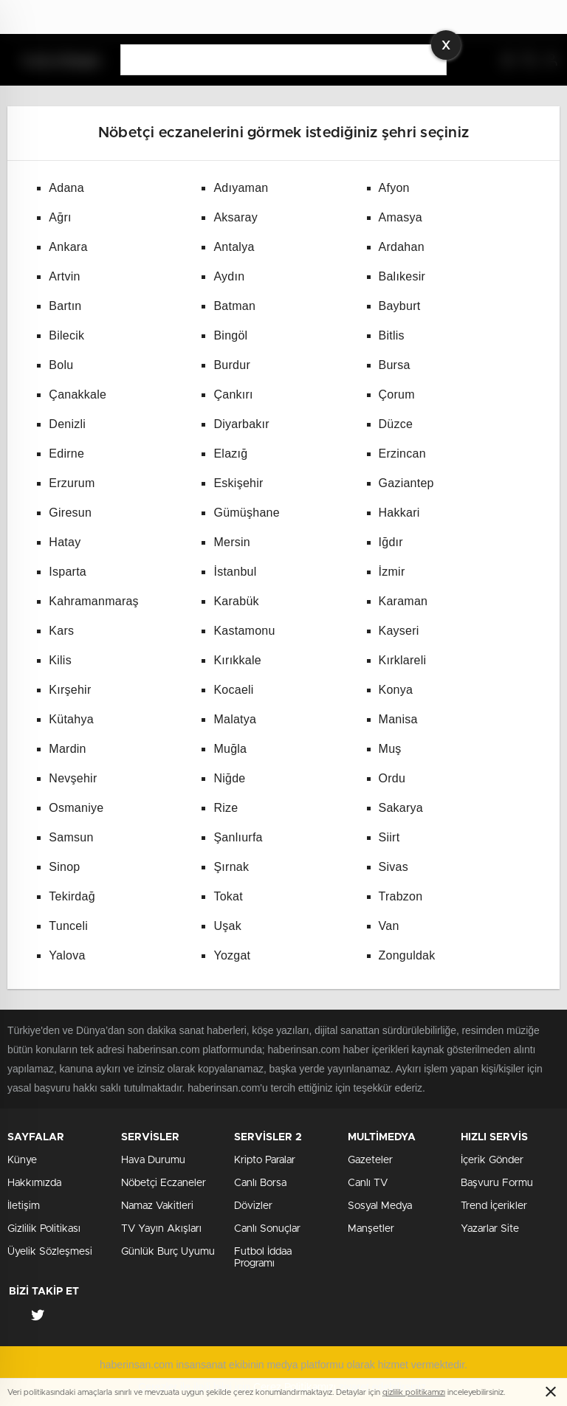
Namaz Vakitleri (157, 1206)
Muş (390, 748)
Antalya (233, 247)
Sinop (64, 867)
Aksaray (235, 217)
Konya (396, 689)
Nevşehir (73, 778)
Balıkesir (402, 276)
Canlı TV (368, 1183)
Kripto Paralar (264, 1160)
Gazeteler (370, 1160)
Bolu (61, 365)
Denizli (67, 424)
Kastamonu (244, 630)
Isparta (67, 571)
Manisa (398, 719)
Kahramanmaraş (94, 601)
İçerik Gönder (492, 1160)
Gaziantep (406, 483)
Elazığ (230, 453)
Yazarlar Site (490, 1229)
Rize (225, 808)
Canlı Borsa (260, 1183)
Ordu (392, 778)
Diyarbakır (241, 424)
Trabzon (401, 896)
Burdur (231, 365)
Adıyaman (240, 188)
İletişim (23, 1206)
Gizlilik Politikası (43, 1229)
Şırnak (231, 867)
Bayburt (400, 306)
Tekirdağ (71, 896)
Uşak (227, 926)
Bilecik (66, 335)
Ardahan (402, 247)
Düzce (396, 424)
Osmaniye (76, 808)
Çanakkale (77, 394)
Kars (61, 630)
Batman (234, 306)
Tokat (228, 896)
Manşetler (371, 1229)
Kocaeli (233, 689)
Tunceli (68, 926)
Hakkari (399, 512)
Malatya (234, 719)
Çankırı (232, 394)
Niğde (229, 778)
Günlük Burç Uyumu (168, 1252)
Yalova (67, 955)
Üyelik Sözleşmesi (49, 1252)
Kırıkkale (237, 660)
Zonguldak (407, 955)
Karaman (403, 601)
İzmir (392, 571)
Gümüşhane (246, 512)
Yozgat (231, 955)
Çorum (397, 394)
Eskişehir (238, 483)
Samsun (71, 837)
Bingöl (230, 335)
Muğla (230, 748)
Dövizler (253, 1206)
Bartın (65, 306)
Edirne (66, 453)
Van (389, 926)
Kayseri (399, 630)
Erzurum (71, 483)
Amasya (400, 217)
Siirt (389, 837)
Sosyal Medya (380, 1206)
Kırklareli (403, 660)
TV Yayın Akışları (161, 1229)
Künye (22, 1160)
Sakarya (401, 808)
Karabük (235, 601)
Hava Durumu (153, 1160)
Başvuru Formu (497, 1183)
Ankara (68, 247)
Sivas (393, 867)
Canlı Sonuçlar (267, 1229)
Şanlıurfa (237, 837)
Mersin (231, 542)
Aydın (228, 276)
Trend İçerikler (494, 1206)
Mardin (67, 748)
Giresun (70, 512)
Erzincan (402, 453)
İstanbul (234, 571)
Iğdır (391, 542)
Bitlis (392, 335)
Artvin (64, 276)
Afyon (394, 188)
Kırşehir (70, 689)
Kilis (60, 660)
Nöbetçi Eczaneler (163, 1183)
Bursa (394, 365)
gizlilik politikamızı (413, 1392)
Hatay (64, 542)
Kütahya (71, 719)
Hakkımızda (34, 1183)
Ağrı (60, 217)
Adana (66, 188)
